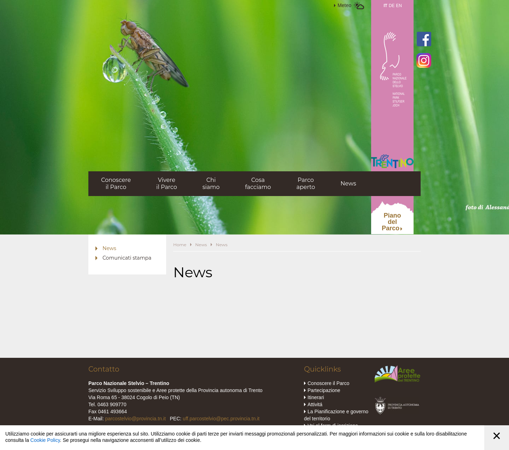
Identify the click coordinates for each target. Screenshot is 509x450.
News (348, 183)
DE (392, 5)
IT (385, 5)
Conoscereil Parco (116, 183)
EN (399, 5)
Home (179, 244)
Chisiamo (211, 183)
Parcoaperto (305, 183)
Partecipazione (324, 390)
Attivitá (315, 404)
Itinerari (316, 397)
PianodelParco (391, 222)
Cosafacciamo (258, 183)
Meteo (344, 5)
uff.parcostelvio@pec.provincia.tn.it (221, 418)
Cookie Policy (45, 440)
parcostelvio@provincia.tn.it (135, 418)
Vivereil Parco (166, 183)
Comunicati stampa (127, 258)
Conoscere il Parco (328, 383)
